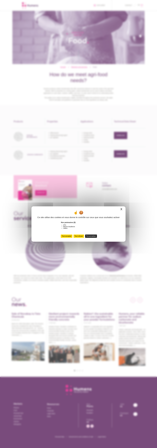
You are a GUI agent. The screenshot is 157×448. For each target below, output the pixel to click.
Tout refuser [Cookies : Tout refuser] (78, 236)
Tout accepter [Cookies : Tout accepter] (66, 236)
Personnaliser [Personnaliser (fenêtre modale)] (91, 236)
